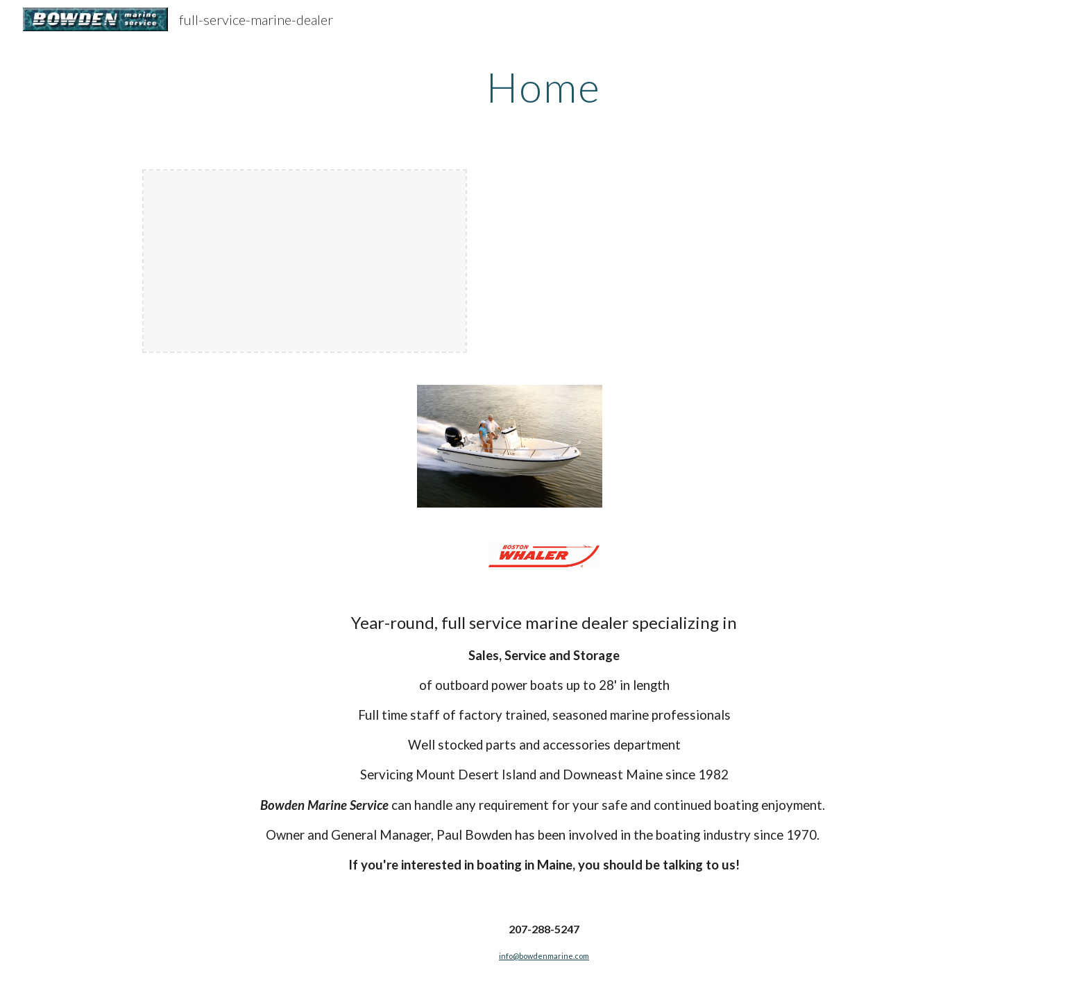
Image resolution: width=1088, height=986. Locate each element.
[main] (544, 86)
